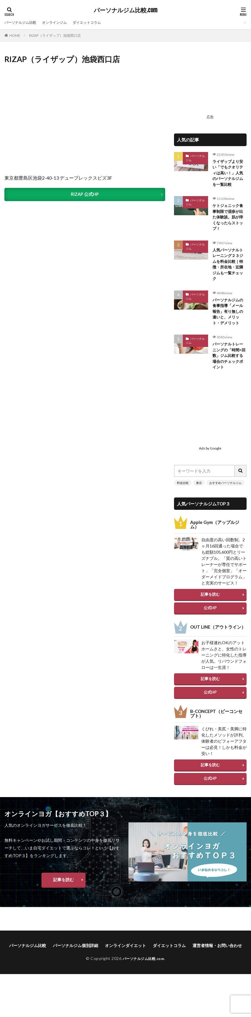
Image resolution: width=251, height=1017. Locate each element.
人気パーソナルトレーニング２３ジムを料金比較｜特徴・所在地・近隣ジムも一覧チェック (228, 270)
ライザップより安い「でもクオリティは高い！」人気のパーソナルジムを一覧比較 (228, 174)
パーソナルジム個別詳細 (75, 956)
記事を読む (210, 605)
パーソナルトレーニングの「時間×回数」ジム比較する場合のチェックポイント (228, 366)
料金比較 (183, 494)
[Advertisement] (210, 83)
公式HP (210, 619)
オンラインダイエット (125, 956)
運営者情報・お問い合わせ (217, 956)
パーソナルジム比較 (22, 22)
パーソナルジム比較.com (126, 10)
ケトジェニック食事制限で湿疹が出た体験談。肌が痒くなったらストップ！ (228, 221)
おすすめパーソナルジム (225, 494)
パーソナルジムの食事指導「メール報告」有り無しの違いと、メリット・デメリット (228, 320)
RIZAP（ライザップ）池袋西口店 (55, 35)
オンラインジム (61, 22)
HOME (14, 35)
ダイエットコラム (98, 22)
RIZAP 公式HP (85, 194)
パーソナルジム (195, 158)
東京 (199, 494)
